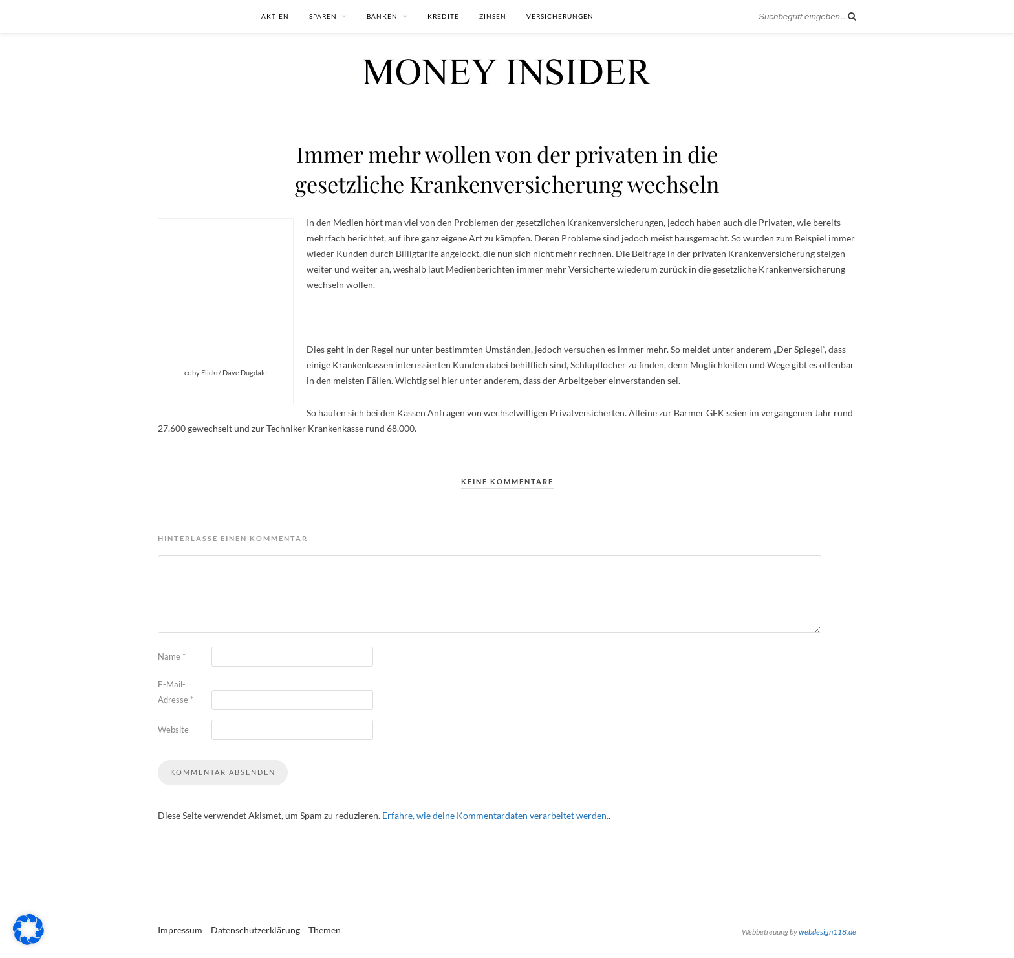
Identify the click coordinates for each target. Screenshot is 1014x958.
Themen (324, 929)
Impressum (180, 929)
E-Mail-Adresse (175, 692)
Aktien (275, 16)
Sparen (323, 16)
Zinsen (492, 16)
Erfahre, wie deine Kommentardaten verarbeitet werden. (495, 815)
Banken (382, 16)
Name (172, 656)
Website (173, 729)
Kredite (443, 16)
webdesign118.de (827, 932)
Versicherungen (560, 16)
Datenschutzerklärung (255, 929)
